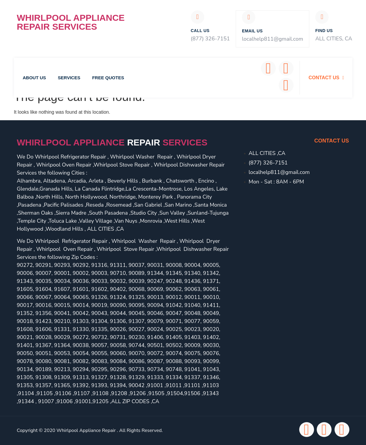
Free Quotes (108, 77)
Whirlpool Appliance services (112, 143)
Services (69, 77)
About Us (34, 77)
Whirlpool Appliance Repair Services (71, 22)
